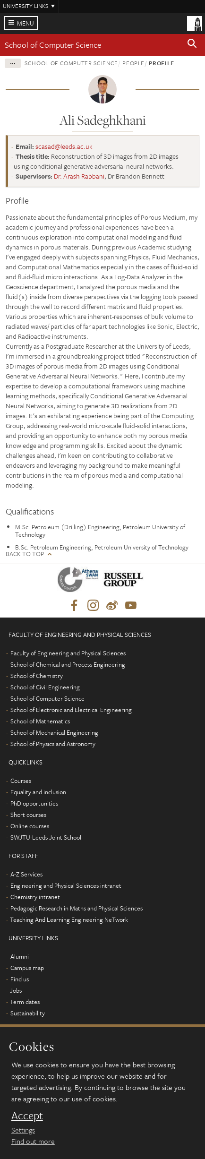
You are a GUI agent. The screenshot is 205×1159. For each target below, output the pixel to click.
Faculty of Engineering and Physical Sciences (68, 653)
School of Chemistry (36, 675)
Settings (23, 1130)
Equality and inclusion (38, 792)
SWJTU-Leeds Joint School (45, 837)
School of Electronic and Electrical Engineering (71, 709)
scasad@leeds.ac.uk (64, 146)
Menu (25, 23)
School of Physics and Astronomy (52, 743)
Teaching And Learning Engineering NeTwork (69, 919)
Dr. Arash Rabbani (79, 176)
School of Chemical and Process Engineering (67, 664)
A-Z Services (26, 874)
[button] (192, 45)
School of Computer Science (53, 45)
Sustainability (27, 1013)
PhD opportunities (34, 803)
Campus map (27, 967)
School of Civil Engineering (45, 687)
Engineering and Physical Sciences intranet (65, 885)
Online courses (29, 826)
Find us (19, 979)
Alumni (19, 956)
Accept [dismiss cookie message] (27, 1115)
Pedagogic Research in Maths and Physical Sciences (76, 908)
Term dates (25, 1001)
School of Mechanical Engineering (54, 732)
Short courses (28, 814)
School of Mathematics (40, 721)
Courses (20, 780)
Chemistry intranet (35, 896)
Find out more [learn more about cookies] (33, 1141)
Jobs (16, 990)
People (133, 63)
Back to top (25, 553)
